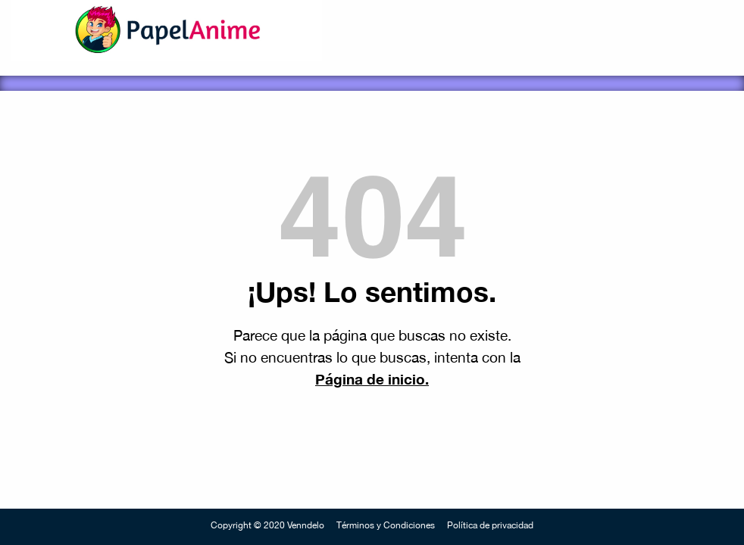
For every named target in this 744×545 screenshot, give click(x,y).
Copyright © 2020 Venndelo (267, 525)
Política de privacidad (490, 525)
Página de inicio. (372, 379)
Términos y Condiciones (385, 525)
